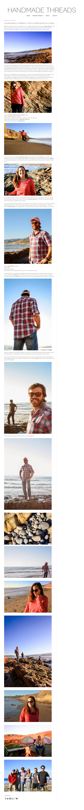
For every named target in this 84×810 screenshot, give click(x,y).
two (35, 358)
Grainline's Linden (23, 157)
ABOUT (48, 15)
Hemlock (52, 158)
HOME (28, 15)
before (42, 157)
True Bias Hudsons (32, 199)
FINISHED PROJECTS (37, 15)
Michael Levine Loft (24, 119)
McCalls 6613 (11, 266)
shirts (37, 358)
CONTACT (55, 15)
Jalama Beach (48, 26)
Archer (17, 276)
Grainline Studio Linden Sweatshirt (16, 115)
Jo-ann (22, 273)
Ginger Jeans (21, 121)
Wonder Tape (11, 206)
